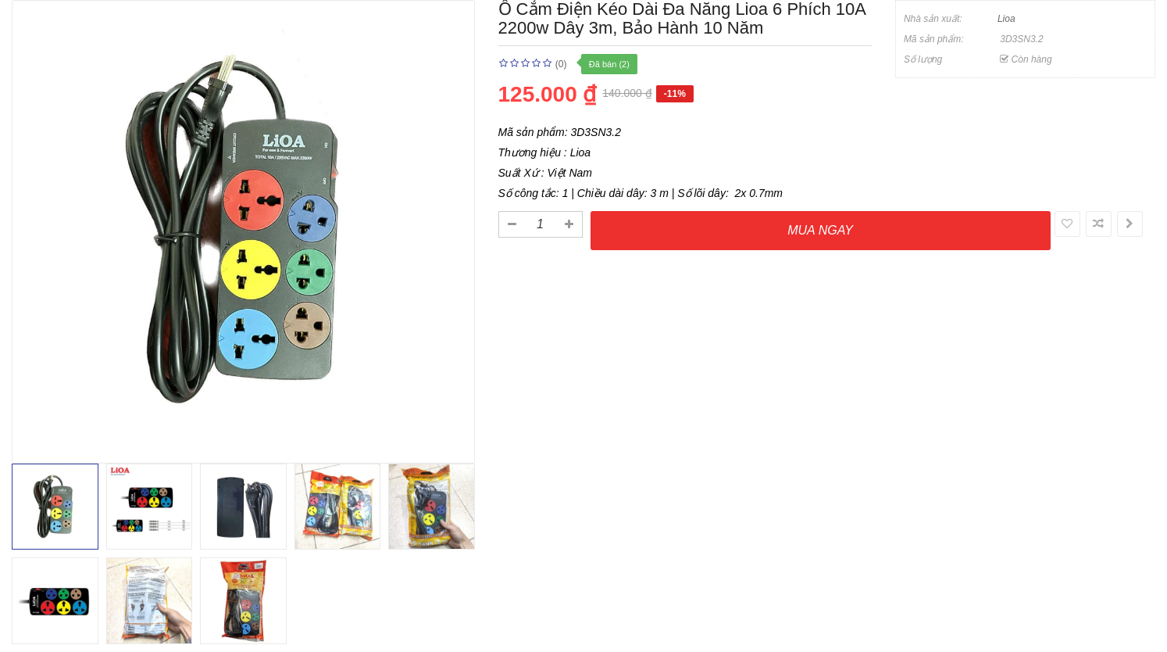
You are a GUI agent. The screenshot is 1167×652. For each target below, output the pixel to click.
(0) (561, 64)
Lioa (1006, 18)
